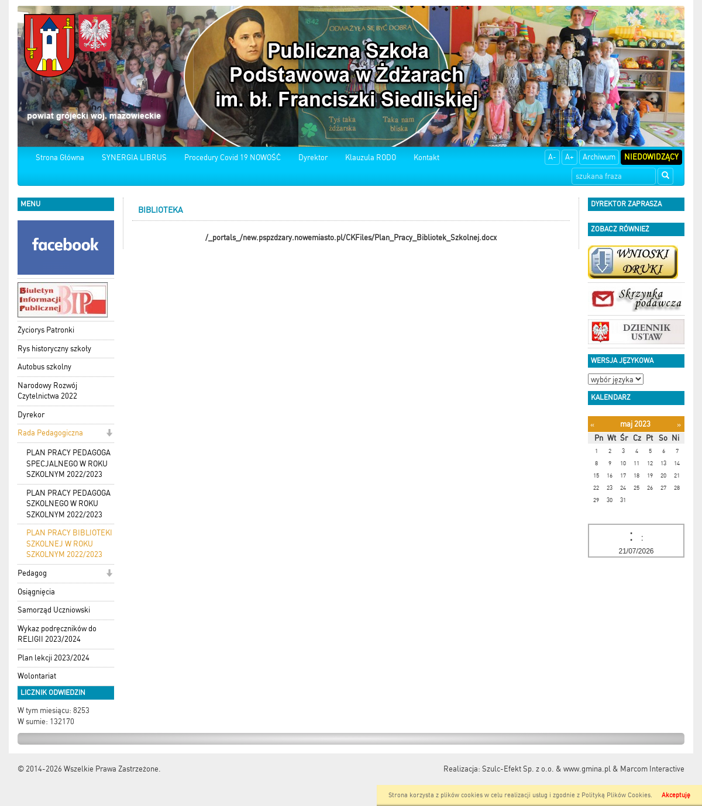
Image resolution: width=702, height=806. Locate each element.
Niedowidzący (651, 157)
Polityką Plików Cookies (616, 795)
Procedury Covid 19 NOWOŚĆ (232, 157)
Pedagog (32, 573)
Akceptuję (676, 795)
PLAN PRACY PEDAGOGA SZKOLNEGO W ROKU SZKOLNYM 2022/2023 (68, 504)
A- (552, 157)
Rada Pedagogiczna (50, 432)
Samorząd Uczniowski (54, 610)
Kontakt (426, 157)
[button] (109, 434)
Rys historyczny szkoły (54, 348)
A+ (569, 157)
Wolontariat (37, 676)
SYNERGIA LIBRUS (134, 157)
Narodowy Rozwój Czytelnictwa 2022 (47, 391)
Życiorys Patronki (46, 330)
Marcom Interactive (652, 769)
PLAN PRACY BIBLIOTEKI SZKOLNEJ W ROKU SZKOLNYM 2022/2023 (69, 543)
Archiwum (599, 157)
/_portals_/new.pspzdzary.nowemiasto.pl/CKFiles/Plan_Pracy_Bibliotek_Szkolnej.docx (351, 237)
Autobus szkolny (44, 366)
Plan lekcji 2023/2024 (54, 657)
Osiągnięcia (36, 591)
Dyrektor (313, 157)
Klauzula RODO (370, 157)
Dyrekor (31, 414)
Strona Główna (60, 157)
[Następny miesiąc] (679, 424)
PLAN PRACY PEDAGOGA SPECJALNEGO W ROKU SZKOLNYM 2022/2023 (68, 463)
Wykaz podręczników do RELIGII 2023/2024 (57, 634)
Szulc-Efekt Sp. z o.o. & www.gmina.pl (546, 769)
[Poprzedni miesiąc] (592, 424)
